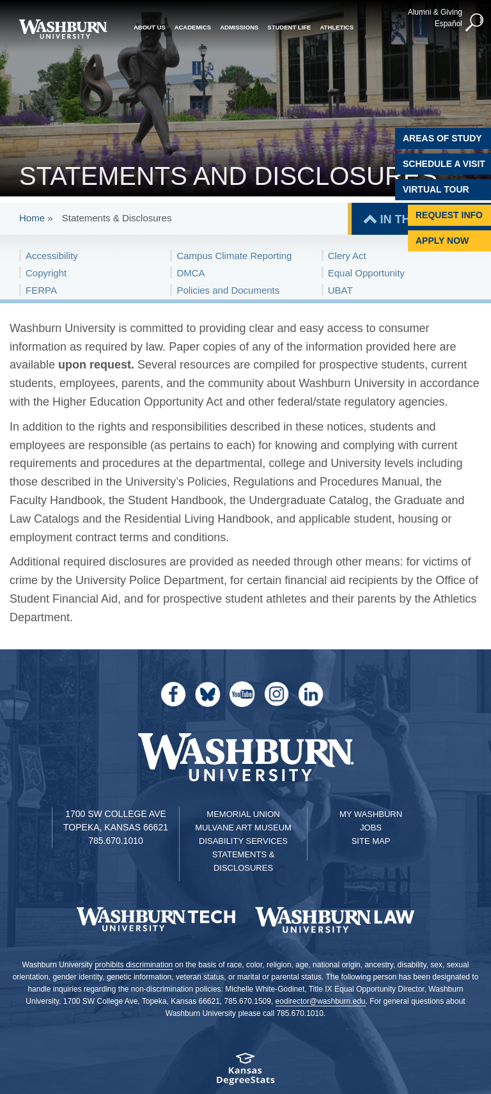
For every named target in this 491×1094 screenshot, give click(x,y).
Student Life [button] (289, 27)
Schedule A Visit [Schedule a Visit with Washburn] (444, 164)
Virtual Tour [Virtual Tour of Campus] (436, 189)
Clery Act (347, 255)
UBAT (340, 290)
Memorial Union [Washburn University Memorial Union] (243, 814)
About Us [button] (150, 27)
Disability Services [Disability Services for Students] (243, 841)
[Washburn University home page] (63, 29)
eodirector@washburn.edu (321, 1001)
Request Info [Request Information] (449, 215)
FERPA (41, 290)
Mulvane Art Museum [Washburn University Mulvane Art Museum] (243, 827)
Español (448, 23)
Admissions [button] (239, 27)
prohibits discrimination (134, 964)
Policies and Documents (227, 290)
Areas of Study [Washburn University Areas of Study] (442, 138)
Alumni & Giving (435, 12)
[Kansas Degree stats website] (245, 1073)
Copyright (46, 272)
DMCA (190, 272)
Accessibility (52, 255)
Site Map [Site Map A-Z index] (371, 841)
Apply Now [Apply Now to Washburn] (442, 240)
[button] (475, 23)
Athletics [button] (337, 27)
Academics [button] (193, 27)
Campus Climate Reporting (234, 255)
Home (32, 217)
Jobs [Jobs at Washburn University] (371, 827)
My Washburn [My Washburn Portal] (370, 814)
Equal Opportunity (366, 272)
